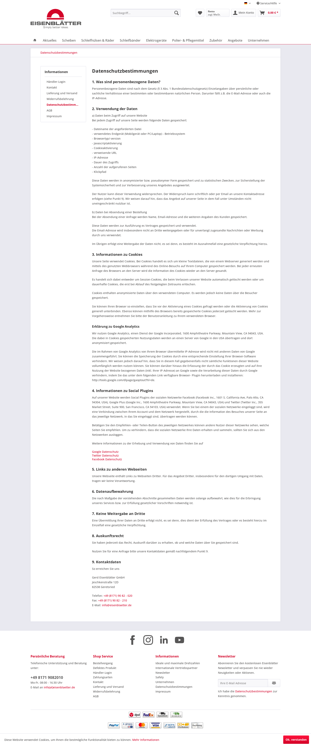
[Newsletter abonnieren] (274, 683)
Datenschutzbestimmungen (64, 105)
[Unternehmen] (258, 40)
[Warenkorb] (269, 13)
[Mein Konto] (243, 13)
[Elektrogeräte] (156, 40)
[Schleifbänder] (130, 40)
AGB (49, 110)
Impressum (54, 116)
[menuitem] (146, 13)
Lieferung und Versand (62, 93)
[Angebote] (235, 40)
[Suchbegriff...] (146, 13)
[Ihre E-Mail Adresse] (243, 683)
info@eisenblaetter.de (117, 605)
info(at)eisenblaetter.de (59, 687)
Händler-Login (56, 82)
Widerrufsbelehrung (60, 99)
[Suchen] (176, 13)
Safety (160, 677)
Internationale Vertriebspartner (177, 668)
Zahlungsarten (102, 677)
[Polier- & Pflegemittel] (188, 40)
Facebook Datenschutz (107, 459)
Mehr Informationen (145, 740)
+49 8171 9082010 (47, 677)
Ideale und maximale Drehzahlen (178, 663)
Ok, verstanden (296, 739)
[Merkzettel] (200, 13)
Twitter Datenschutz (105, 455)
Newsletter (163, 673)
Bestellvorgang (103, 663)
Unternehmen (165, 682)
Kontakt (52, 87)
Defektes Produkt (104, 668)
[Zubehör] (216, 40)
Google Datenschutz (105, 452)
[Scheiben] (69, 40)
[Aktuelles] (49, 40)
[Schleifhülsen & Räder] (98, 40)
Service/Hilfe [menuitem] (267, 3)
